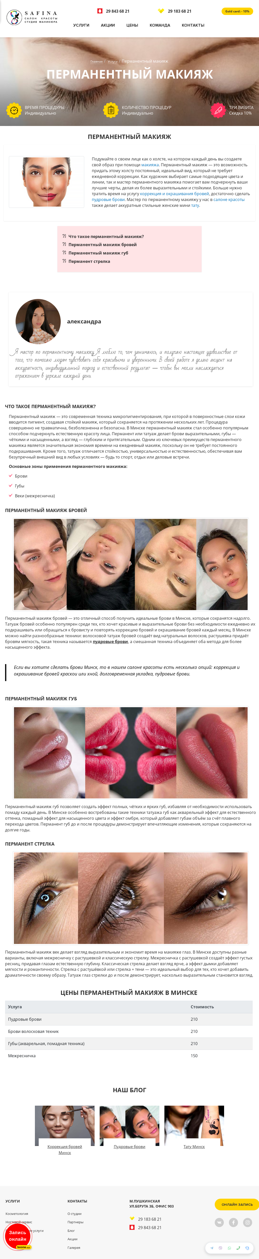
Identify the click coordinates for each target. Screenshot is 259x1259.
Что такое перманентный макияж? (106, 236)
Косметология (17, 1213)
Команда (160, 25)
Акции (108, 25)
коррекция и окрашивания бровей (174, 193)
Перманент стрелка (89, 261)
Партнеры (75, 1222)
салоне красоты (229, 199)
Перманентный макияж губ (98, 253)
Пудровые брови (129, 1146)
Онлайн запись (230, 1204)
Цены (132, 25)
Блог (71, 1230)
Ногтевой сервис (19, 1222)
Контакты (193, 25)
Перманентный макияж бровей (103, 244)
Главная (97, 61)
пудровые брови (108, 199)
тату (195, 205)
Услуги (81, 25)
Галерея (74, 1247)
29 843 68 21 (113, 11)
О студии (74, 1213)
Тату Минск (194, 1146)
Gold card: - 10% (237, 11)
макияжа (150, 165)
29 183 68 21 (174, 11)
